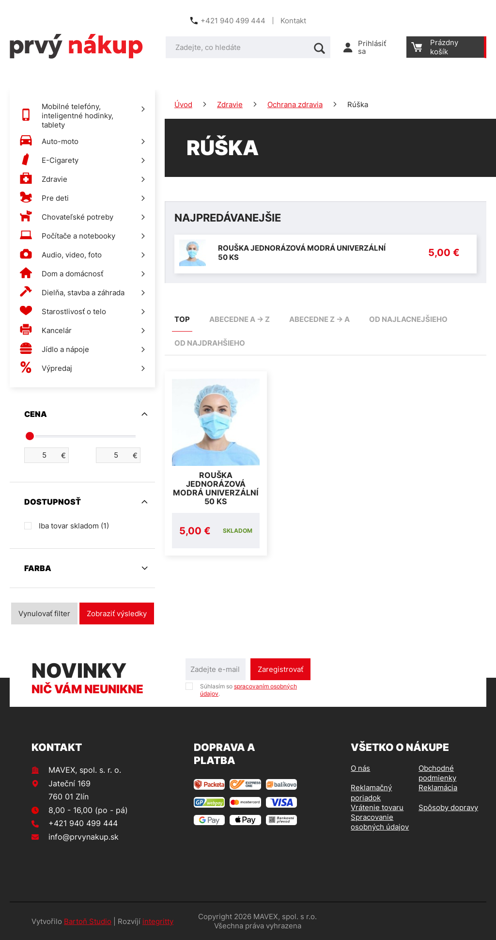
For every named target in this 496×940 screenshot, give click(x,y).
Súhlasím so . (248, 690)
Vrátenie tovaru (377, 807)
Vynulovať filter (44, 613)
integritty (157, 921)
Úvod (183, 104)
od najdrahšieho (209, 343)
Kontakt (293, 20)
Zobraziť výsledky (117, 613)
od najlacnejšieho (408, 319)
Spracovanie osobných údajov (380, 822)
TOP (182, 319)
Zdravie (230, 104)
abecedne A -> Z (239, 319)
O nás (360, 768)
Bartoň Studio (87, 921)
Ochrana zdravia (295, 104)
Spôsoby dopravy (448, 807)
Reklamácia (437, 787)
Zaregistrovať (280, 669)
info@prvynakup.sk (83, 837)
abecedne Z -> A (319, 319)
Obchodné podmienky (437, 773)
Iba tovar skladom (74, 525)
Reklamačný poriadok (371, 792)
